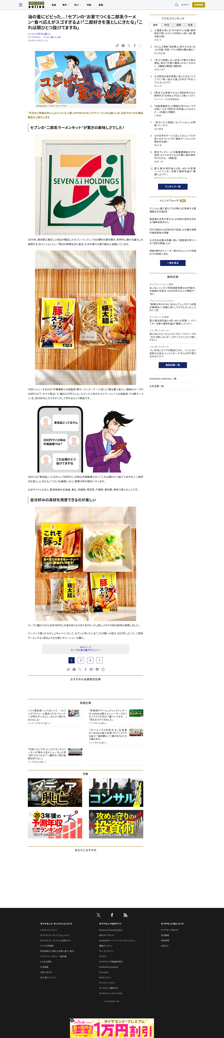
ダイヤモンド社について (172, 924)
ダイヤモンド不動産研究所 (111, 962)
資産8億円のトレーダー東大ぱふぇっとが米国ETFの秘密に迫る (172, 252)
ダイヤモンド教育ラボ (108, 988)
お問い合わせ (46, 972)
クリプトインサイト (107, 983)
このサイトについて (48, 930)
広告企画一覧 (156, 386)
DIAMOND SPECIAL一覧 (163, 378)
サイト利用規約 (47, 946)
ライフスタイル (34, 37)
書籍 (109, 5)
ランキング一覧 (173, 186)
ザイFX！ (103, 956)
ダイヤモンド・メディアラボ (110, 993)
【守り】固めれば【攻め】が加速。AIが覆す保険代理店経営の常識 (172, 231)
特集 (98, 5)
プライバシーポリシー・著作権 (53, 956)
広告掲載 (44, 967)
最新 (155, 25)
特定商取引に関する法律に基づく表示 (57, 951)
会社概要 (165, 935)
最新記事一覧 (173, 365)
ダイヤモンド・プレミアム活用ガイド (55, 940)
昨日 (167, 25)
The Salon (104, 972)
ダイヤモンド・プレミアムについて (54, 935)
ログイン (176, 5)
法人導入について (48, 977)
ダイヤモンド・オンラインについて (56, 924)
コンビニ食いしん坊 (52, 37)
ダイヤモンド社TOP (169, 930)
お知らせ (165, 946)
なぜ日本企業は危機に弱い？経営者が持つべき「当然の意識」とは (172, 242)
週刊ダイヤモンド (106, 935)
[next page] (99, 660)
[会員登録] (189, 5)
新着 (63, 5)
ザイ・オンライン (106, 951)
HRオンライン (105, 977)
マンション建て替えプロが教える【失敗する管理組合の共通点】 (172, 210)
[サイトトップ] (42, 5)
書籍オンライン (105, 946)
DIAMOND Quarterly (108, 967)
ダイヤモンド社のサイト (110, 924)
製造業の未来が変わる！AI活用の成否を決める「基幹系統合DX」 (172, 221)
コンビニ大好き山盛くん (39, 34)
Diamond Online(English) (111, 930)
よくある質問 (45, 962)
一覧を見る (173, 263)
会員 (190, 25)
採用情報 (165, 940)
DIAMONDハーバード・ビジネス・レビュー (117, 940)
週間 (178, 25)
